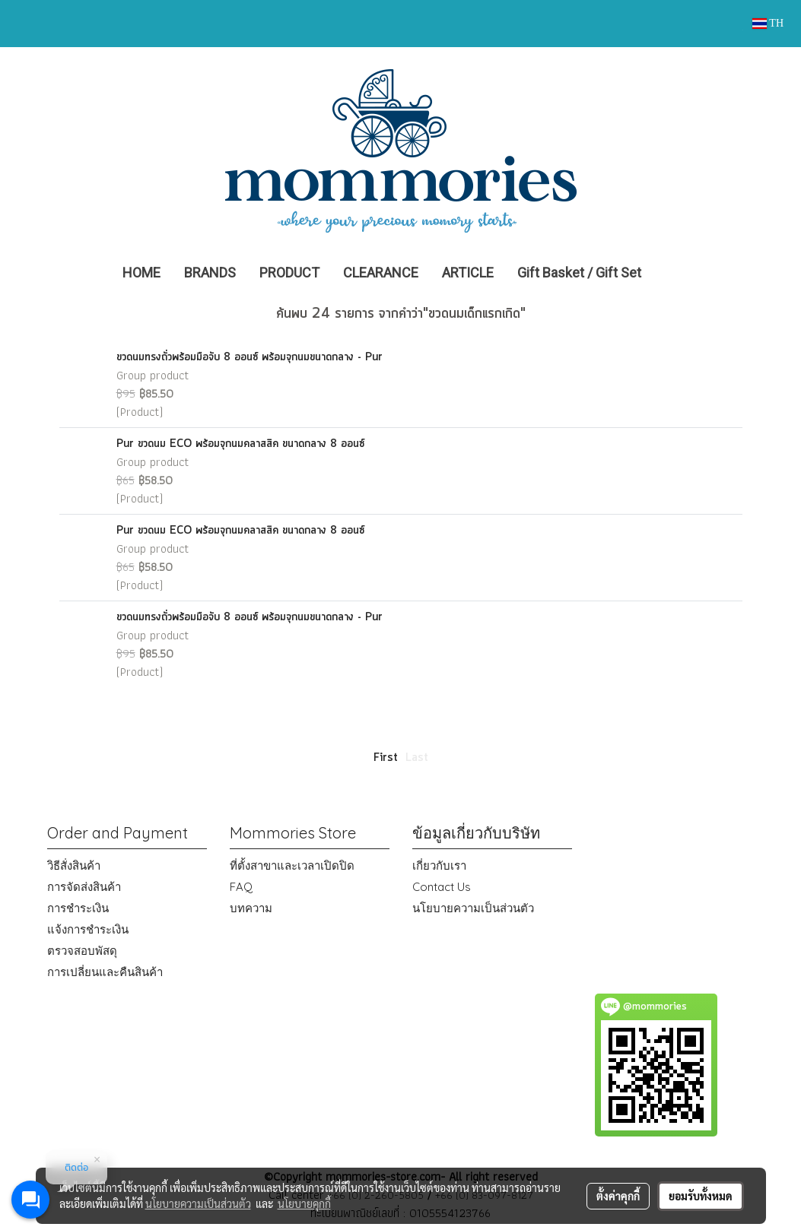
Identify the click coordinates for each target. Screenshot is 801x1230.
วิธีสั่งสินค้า (73, 865)
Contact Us (441, 887)
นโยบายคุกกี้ (304, 1203)
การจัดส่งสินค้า (84, 887)
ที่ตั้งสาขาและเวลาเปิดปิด (292, 865)
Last (416, 758)
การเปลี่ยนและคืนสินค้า (105, 972)
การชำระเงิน (78, 908)
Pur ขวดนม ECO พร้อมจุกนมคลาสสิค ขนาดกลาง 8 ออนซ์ (240, 444)
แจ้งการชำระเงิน (88, 929)
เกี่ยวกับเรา (439, 865)
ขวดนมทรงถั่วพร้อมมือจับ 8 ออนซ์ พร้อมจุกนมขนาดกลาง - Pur (249, 357)
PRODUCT (289, 273)
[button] (675, 273)
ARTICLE (468, 273)
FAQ (241, 887)
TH (768, 23)
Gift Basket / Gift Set (579, 273)
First (385, 758)
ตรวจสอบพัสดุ (82, 950)
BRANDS (210, 273)
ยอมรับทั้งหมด (701, 1196)
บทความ (251, 908)
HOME (141, 273)
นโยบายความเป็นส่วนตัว (473, 908)
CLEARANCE (380, 273)
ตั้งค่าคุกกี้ (618, 1196)
